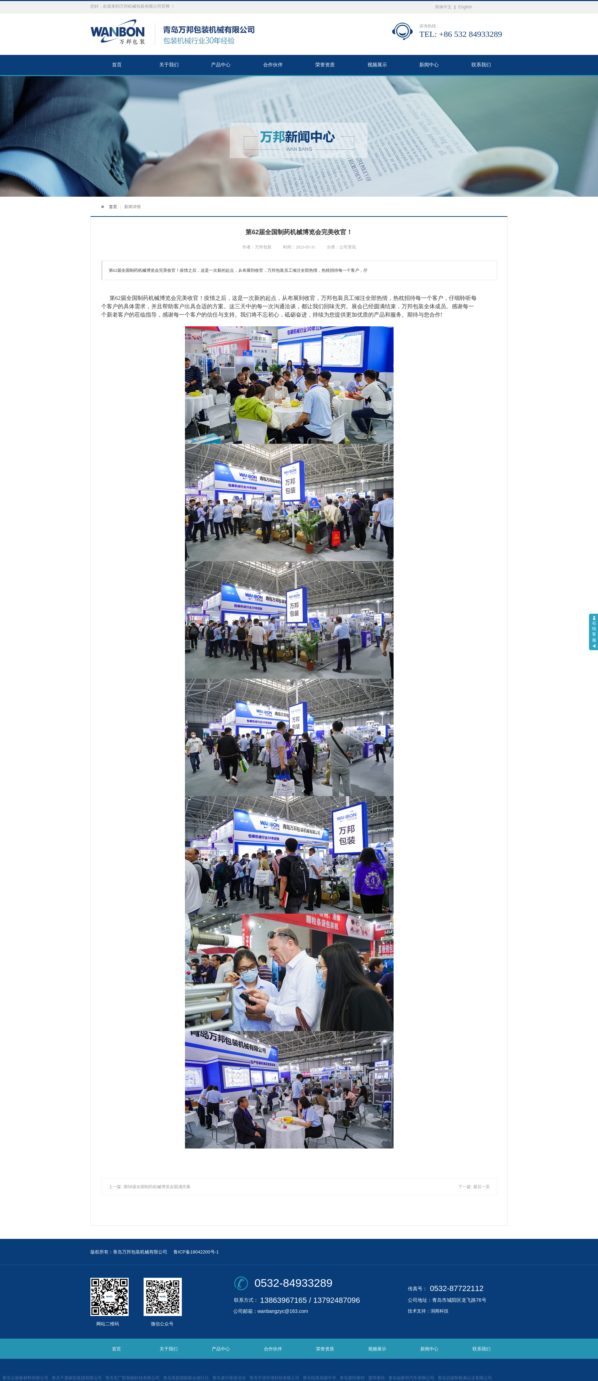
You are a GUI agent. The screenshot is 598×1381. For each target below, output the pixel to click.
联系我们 (481, 64)
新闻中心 (429, 64)
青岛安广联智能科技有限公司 (132, 1377)
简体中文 (443, 7)
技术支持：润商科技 (428, 1311)
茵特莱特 (376, 1377)
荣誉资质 (325, 64)
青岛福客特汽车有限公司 (411, 1377)
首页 (117, 64)
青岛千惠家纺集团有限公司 (77, 1377)
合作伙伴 (273, 64)
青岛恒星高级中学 (319, 1377)
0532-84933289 (293, 1283)
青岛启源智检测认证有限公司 (465, 1377)
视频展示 (377, 64)
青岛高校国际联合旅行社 (186, 1377)
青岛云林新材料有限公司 (25, 1377)
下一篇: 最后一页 (474, 1186)
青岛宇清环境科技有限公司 (274, 1377)
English (465, 7)
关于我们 (169, 64)
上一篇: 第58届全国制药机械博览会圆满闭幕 (149, 1186)
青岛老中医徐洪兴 (229, 1377)
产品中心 (221, 64)
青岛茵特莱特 (352, 1377)
